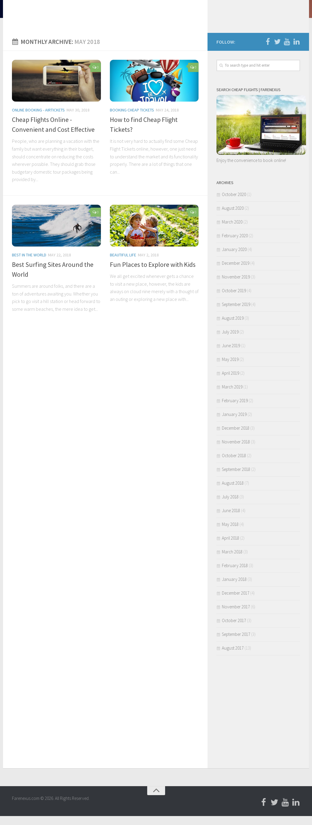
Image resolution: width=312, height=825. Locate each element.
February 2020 (235, 244)
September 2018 (236, 478)
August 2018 (233, 492)
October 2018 (234, 464)
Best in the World (29, 264)
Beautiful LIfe (123, 264)
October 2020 (234, 203)
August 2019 (233, 327)
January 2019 (234, 423)
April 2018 (230, 547)
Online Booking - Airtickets (38, 119)
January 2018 (234, 588)
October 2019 (234, 299)
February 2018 (235, 574)
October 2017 (234, 629)
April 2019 (230, 382)
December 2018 (235, 437)
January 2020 (234, 258)
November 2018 (236, 451)
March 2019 (232, 396)
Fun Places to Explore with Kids (153, 273)
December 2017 (235, 602)
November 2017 (236, 616)
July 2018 (230, 506)
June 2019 (231, 354)
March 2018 (232, 561)
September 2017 (236, 643)
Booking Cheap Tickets (132, 119)
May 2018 (230, 533)
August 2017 (233, 657)
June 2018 (231, 519)
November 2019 (236, 286)
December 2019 (235, 272)
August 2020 (233, 217)
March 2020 (232, 231)
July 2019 (230, 341)
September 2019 (236, 313)
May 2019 (230, 368)
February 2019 (235, 409)
